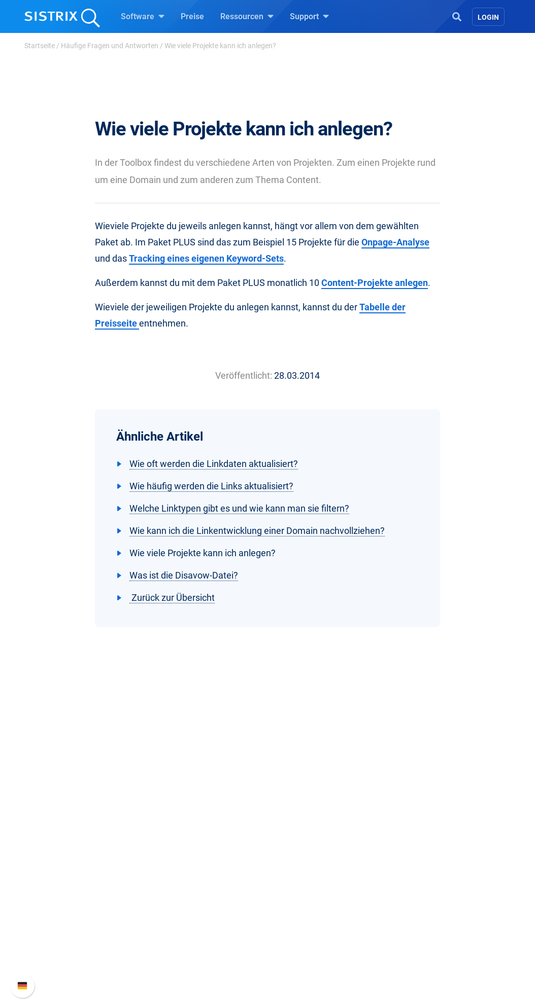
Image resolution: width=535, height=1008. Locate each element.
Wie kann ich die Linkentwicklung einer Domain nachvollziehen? (257, 530)
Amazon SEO (186, 882)
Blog (288, 898)
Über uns (62, 849)
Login (488, 17)
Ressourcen (247, 16)
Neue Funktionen (426, 866)
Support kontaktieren (433, 898)
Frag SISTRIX (303, 849)
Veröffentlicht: (243, 375)
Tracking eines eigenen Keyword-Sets (206, 258)
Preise (192, 16)
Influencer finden (192, 898)
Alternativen (301, 947)
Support (309, 16)
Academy (296, 882)
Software (142, 16)
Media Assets (304, 963)
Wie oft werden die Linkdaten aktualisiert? (213, 463)
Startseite (39, 46)
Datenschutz (68, 898)
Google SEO (184, 866)
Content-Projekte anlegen (374, 282)
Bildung (60, 882)
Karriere (60, 866)
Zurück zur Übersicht (172, 597)
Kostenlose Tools (310, 914)
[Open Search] (457, 15)
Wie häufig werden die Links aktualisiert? (211, 486)
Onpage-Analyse (395, 242)
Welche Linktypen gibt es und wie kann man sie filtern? (239, 508)
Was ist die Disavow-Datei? (183, 575)
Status (408, 914)
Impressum (66, 914)
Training (294, 866)
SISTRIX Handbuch (430, 849)
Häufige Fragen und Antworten (109, 46)
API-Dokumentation (431, 882)
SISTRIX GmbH (76, 830)
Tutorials (295, 930)
